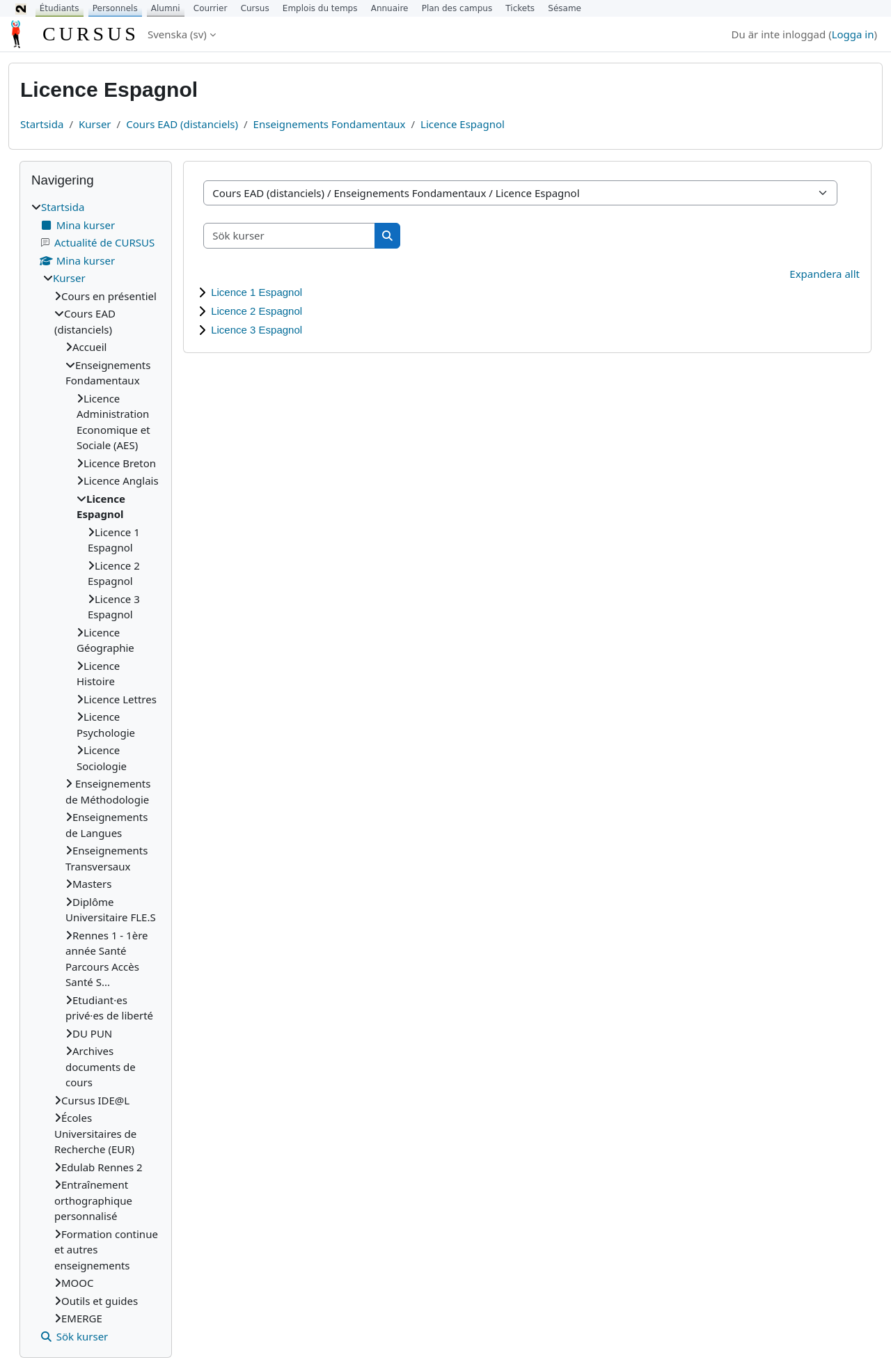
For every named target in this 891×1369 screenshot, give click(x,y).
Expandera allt (824, 274)
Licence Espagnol (462, 124)
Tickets (520, 8)
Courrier (211, 8)
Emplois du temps (320, 8)
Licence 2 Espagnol (256, 311)
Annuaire (390, 8)
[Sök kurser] (289, 236)
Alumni (165, 8)
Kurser (95, 124)
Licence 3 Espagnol (256, 330)
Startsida (41, 124)
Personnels (115, 8)
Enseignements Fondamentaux (329, 124)
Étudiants (59, 8)
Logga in (853, 34)
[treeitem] (95, 771)
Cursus (255, 8)
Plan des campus (457, 8)
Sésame (564, 8)
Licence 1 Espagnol (256, 292)
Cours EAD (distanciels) (182, 124)
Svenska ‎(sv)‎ (177, 34)
